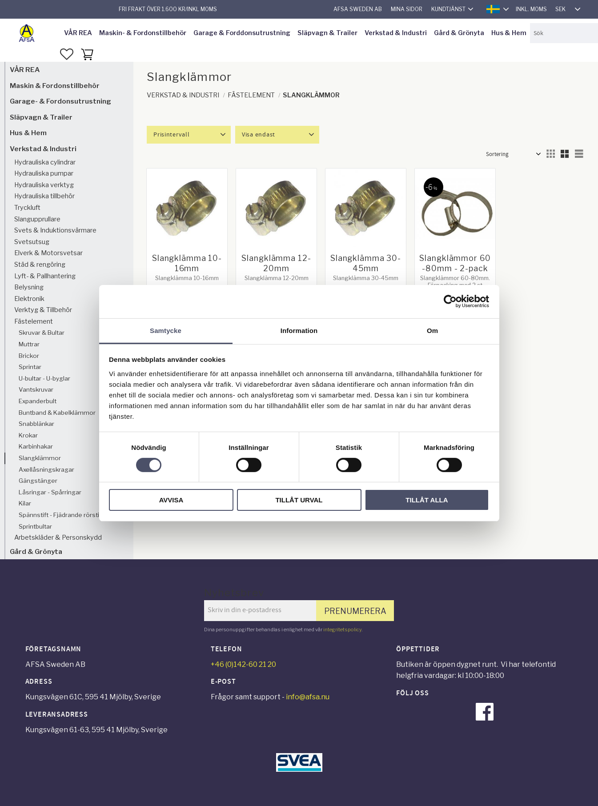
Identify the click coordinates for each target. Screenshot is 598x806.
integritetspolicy (342, 629)
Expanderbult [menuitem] (37, 401)
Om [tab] (432, 330)
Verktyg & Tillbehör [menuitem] (43, 310)
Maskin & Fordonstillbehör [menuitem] (55, 85)
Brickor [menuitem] (29, 355)
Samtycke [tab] (165, 330)
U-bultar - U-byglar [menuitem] (44, 378)
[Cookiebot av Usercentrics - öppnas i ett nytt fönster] (450, 301)
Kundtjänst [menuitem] (448, 9)
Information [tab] (299, 330)
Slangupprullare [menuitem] (37, 219)
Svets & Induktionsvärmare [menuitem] (55, 230)
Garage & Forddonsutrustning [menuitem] (241, 33)
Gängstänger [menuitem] (38, 480)
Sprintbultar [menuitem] (35, 526)
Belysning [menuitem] (29, 287)
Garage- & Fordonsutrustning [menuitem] (60, 101)
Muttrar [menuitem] (29, 344)
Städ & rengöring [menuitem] (39, 265)
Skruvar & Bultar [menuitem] (41, 332)
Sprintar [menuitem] (30, 366)
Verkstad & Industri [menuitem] (396, 33)
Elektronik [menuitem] (29, 299)
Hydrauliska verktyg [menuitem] (44, 185)
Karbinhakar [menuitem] (36, 446)
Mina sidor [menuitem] (406, 9)
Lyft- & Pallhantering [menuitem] (45, 276)
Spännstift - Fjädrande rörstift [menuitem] (61, 514)
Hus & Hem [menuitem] (508, 33)
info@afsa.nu (307, 697)
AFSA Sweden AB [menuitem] (357, 9)
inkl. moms (531, 9)
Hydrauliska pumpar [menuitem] (43, 173)
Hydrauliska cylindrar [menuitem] (45, 162)
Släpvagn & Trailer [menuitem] (327, 33)
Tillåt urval (298, 500)
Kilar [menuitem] (25, 503)
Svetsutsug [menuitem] (31, 242)
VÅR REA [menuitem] (78, 33)
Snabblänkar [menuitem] (36, 423)
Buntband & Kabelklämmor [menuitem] (57, 412)
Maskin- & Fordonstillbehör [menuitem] (142, 33)
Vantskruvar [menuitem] (36, 389)
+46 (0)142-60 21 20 (243, 664)
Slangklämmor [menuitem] (40, 457)
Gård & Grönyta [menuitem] (459, 33)
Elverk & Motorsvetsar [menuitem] (48, 253)
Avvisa (171, 500)
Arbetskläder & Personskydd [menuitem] (58, 537)
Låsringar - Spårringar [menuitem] (50, 492)
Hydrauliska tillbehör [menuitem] (44, 196)
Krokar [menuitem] (28, 435)
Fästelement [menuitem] (33, 321)
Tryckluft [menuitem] (27, 208)
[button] (66, 54)
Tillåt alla (426, 500)
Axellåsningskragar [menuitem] (46, 469)
